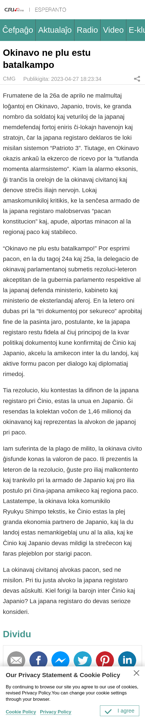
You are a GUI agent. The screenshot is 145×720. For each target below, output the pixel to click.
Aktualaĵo (55, 29)
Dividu (137, 79)
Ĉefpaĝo (17, 29)
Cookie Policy (21, 712)
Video (113, 29)
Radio (87, 29)
